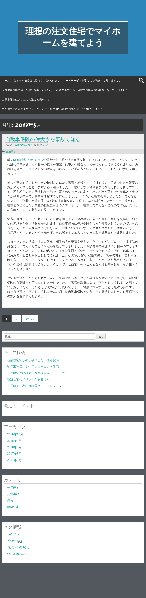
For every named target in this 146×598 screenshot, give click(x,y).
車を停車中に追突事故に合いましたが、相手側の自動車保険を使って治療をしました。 (54, 108)
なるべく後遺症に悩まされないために (36, 80)
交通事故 (11, 151)
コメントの (18, 547)
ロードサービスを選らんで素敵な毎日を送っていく (93, 80)
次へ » (30, 319)
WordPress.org (17, 553)
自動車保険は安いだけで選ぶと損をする (26, 99)
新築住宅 (13, 507)
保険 (10, 500)
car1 (45, 145)
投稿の (15, 541)
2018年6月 (14, 447)
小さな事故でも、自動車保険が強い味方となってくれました (92, 90)
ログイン (13, 534)
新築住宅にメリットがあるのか (28, 379)
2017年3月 (14, 460)
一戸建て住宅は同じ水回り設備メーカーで (36, 373)
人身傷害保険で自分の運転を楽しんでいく (27, 90)
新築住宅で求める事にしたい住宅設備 (33, 360)
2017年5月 (14, 453)
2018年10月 (15, 434)
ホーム (6, 80)
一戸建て (13, 487)
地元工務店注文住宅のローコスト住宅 (33, 366)
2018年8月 (14, 440)
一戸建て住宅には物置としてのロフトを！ (36, 385)
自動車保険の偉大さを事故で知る (42, 139)
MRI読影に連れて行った (29, 159)
